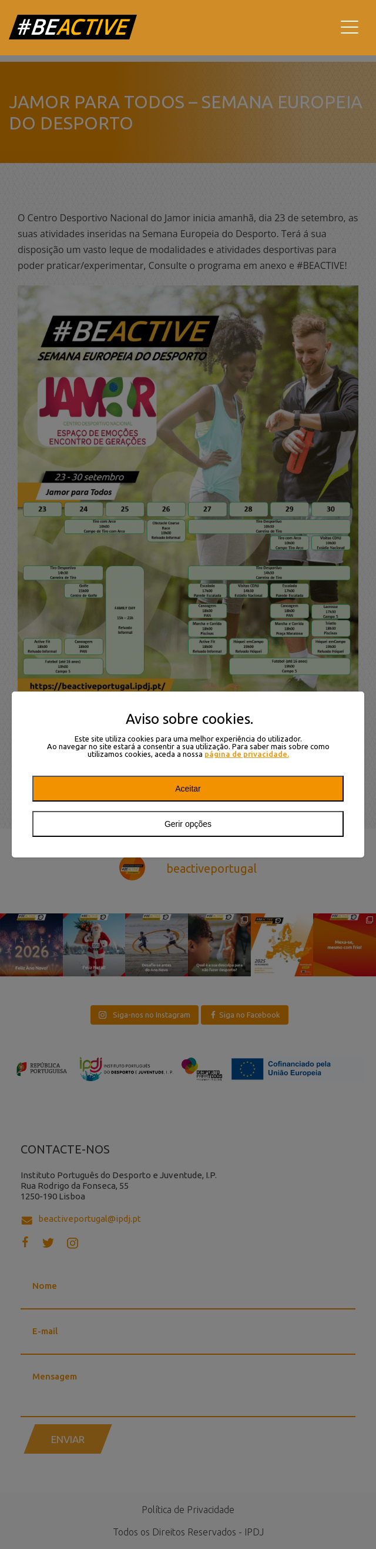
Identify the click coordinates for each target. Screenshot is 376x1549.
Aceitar (188, 788)
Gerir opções (188, 824)
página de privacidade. (246, 754)
